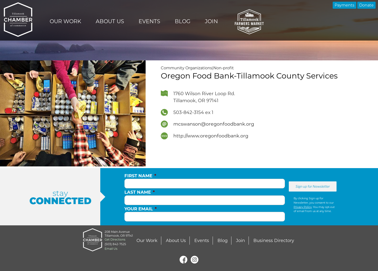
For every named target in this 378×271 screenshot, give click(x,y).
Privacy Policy (303, 207)
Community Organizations (186, 68)
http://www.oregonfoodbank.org (210, 136)
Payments (344, 5)
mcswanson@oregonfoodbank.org (213, 124)
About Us (110, 21)
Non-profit (223, 68)
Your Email (140, 209)
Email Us (111, 248)
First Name (140, 175)
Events (149, 21)
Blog (182, 21)
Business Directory (273, 240)
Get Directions (115, 239)
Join (211, 21)
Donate (366, 5)
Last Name (139, 192)
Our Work (65, 21)
